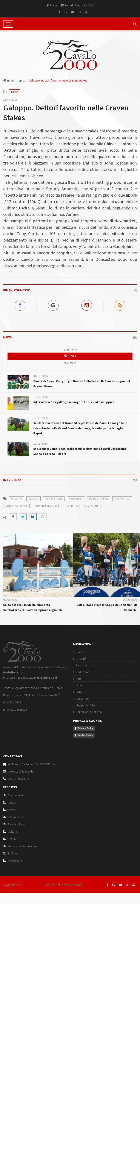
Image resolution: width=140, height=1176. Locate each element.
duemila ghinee (98, 498)
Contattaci (65, 720)
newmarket (76, 498)
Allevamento (16, 838)
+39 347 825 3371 (18, 800)
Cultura (12, 853)
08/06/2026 (10, 600)
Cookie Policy (68, 756)
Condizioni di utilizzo (72, 733)
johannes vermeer (45, 505)
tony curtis (70, 505)
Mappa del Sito (68, 726)
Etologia (13, 875)
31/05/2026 (40, 376)
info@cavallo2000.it (20, 793)
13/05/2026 (40, 397)
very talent (91, 505)
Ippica (22, 80)
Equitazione (15, 817)
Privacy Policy (69, 749)
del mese (70, 355)
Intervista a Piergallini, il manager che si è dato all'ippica (73, 402)
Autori (63, 700)
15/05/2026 (40, 443)
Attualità (64, 680)
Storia (12, 860)
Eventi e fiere (16, 846)
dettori (33, 498)
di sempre (70, 363)
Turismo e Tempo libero (23, 867)
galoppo (16, 498)
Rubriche (64, 686)
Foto (62, 713)
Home (9, 80)
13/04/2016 (10, 99)
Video (62, 706)
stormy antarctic (16, 505)
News (11, 831)
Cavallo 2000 (31, 885)
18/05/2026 (40, 418)
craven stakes (53, 498)
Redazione (66, 693)
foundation (122, 498)
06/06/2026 (130, 600)
